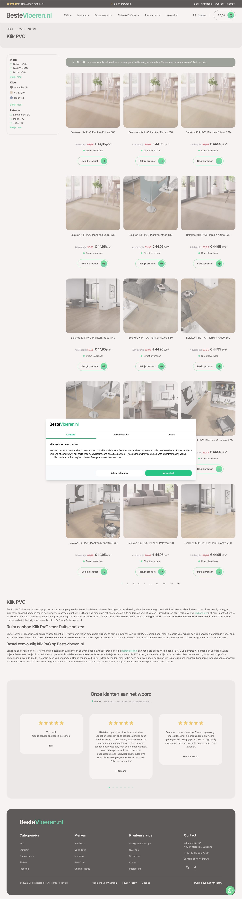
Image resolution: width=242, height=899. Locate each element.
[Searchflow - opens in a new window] (188, 424)
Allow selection (119, 473)
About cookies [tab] (121, 434)
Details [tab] (171, 434)
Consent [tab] (70, 434)
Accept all (168, 473)
